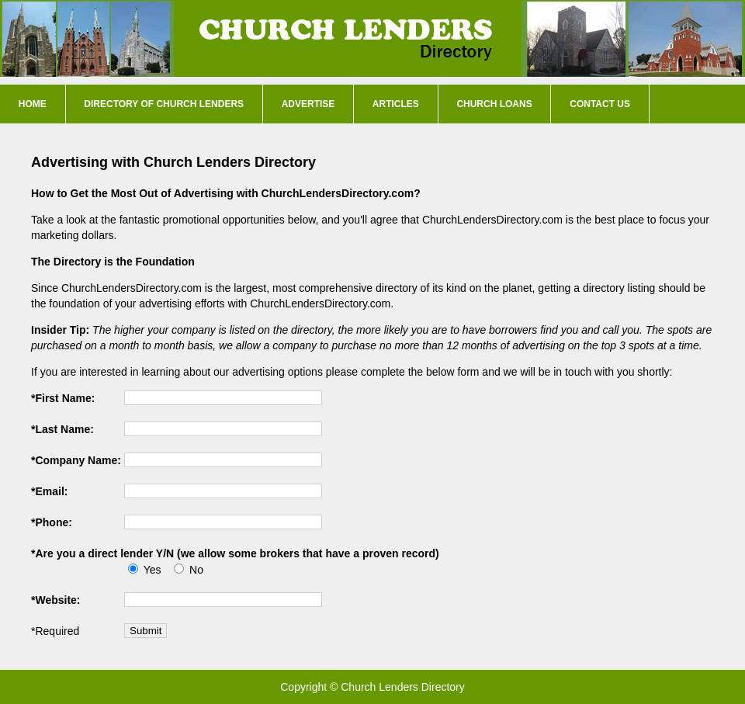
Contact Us (600, 104)
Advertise (308, 104)
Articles (395, 104)
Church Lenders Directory (403, 687)
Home (33, 104)
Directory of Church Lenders (164, 104)
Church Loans (494, 104)
